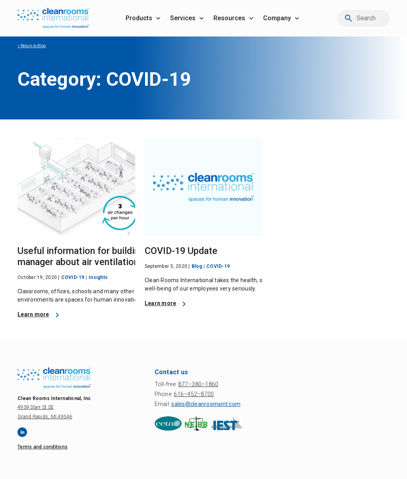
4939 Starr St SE (35, 407)
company (277, 18)
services (183, 18)
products (139, 18)
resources (229, 18)
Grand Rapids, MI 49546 (44, 416)
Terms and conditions (42, 447)
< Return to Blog (31, 46)
